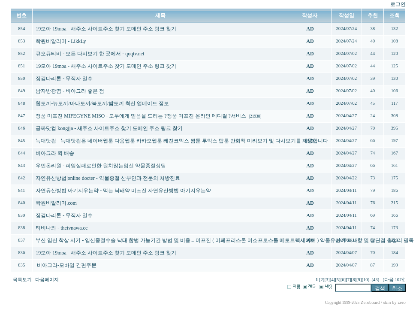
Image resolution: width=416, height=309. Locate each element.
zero (401, 302)
